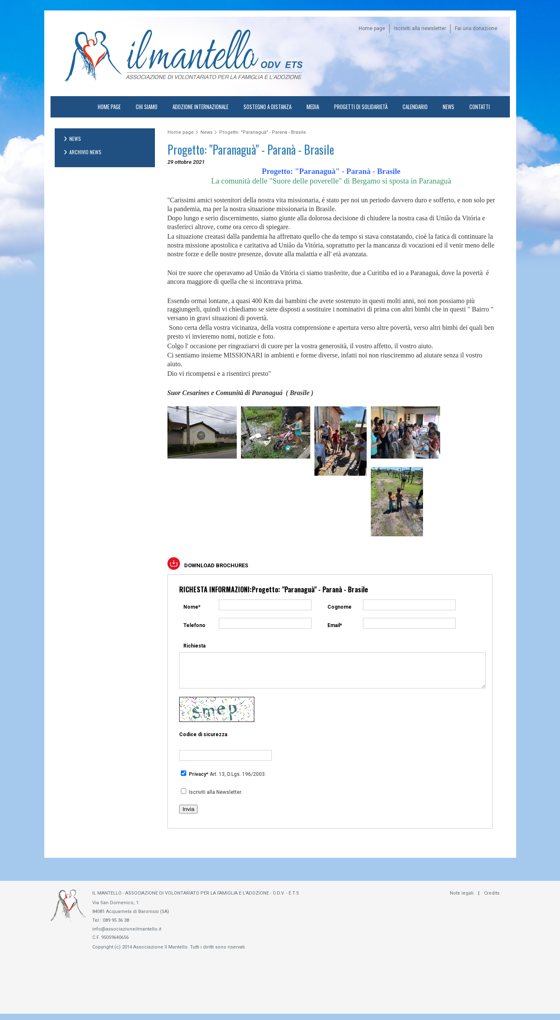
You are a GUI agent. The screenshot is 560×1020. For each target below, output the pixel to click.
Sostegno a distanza (267, 106)
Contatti (479, 106)
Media (313, 106)
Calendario (415, 106)
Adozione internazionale (200, 106)
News (448, 106)
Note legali (462, 899)
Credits (491, 899)
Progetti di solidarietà (361, 106)
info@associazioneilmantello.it (126, 935)
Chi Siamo (146, 106)
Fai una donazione (476, 28)
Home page (372, 28)
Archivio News (85, 152)
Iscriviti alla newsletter (420, 28)
